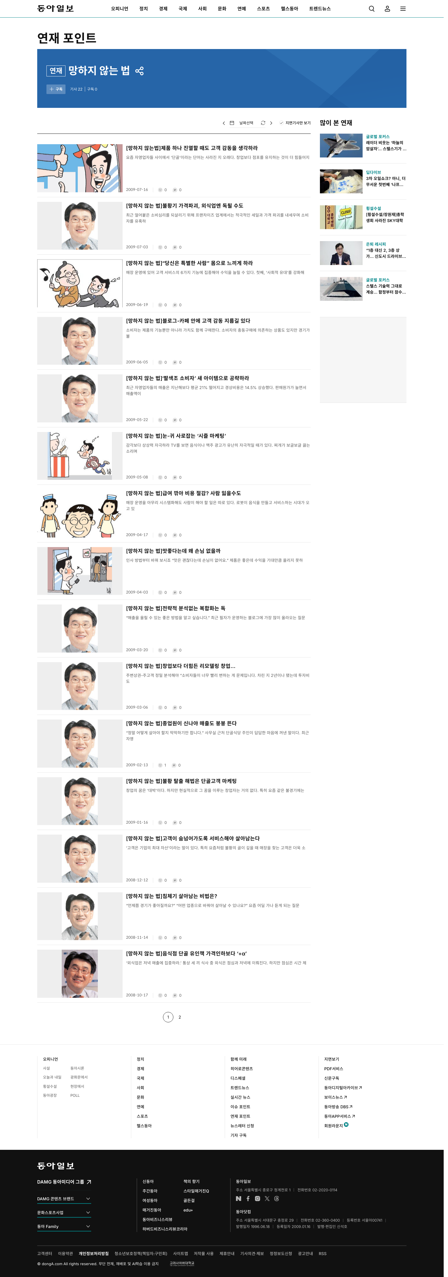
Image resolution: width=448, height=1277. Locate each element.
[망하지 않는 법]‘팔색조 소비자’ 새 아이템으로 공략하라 (187, 378)
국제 (140, 1078)
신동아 (148, 1181)
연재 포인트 (67, 38)
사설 (46, 1068)
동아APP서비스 (340, 1116)
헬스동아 (144, 1125)
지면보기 (331, 1059)
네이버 (238, 1198)
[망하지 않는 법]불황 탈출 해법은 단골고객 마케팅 (181, 781)
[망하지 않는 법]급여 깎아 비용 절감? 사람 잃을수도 (183, 493)
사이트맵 (180, 1253)
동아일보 (55, 8)
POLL (75, 1095)
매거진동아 (152, 1209)
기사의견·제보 (252, 1253)
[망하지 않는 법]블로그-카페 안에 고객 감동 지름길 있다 (188, 321)
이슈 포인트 (240, 1106)
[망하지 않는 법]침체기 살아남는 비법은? (171, 896)
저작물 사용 (204, 1253)
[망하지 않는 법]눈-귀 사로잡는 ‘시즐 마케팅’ (176, 436)
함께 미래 (238, 1059)
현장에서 (77, 1086)
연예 (140, 1106)
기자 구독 (238, 1135)
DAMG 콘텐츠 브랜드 (64, 1199)
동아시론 (77, 1068)
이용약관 (65, 1253)
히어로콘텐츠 (241, 1068)
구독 (56, 89)
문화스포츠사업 (64, 1213)
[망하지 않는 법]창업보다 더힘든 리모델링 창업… (180, 666)
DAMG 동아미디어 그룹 (64, 1181)
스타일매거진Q (196, 1190)
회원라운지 (333, 1125)
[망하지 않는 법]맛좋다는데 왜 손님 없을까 (173, 551)
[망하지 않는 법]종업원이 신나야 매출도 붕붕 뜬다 (181, 723)
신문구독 (331, 1078)
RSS (323, 1253)
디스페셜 (237, 1078)
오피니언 (50, 1059)
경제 (140, 1068)
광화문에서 (79, 1077)
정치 (140, 1059)
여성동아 (150, 1200)
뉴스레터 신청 (242, 1125)
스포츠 (142, 1116)
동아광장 (50, 1095)
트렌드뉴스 (239, 1087)
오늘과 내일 (52, 1077)
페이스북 (248, 1198)
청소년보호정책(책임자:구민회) (141, 1253)
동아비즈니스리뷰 (158, 1219)
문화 (140, 1097)
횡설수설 (50, 1086)
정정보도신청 (281, 1253)
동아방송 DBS (338, 1106)
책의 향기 (191, 1181)
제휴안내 (227, 1253)
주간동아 (150, 1190)
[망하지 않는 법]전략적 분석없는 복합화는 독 (176, 608)
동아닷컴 (243, 1211)
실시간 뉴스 (240, 1097)
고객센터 (44, 1253)
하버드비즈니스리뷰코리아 (165, 1229)
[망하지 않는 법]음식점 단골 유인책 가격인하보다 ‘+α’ (186, 954)
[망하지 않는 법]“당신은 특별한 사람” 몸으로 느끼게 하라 (189, 263)
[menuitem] (119, 8)
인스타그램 (257, 1198)
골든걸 (189, 1200)
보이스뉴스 (336, 1097)
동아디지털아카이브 (343, 1087)
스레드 (276, 1198)
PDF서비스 (333, 1068)
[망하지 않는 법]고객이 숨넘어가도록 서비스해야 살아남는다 (193, 838)
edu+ (188, 1209)
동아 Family (64, 1226)
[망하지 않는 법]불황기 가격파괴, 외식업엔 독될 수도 (184, 206)
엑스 (267, 1198)
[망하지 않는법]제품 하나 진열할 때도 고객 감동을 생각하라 (192, 148)
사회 (140, 1087)
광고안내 (305, 1253)
